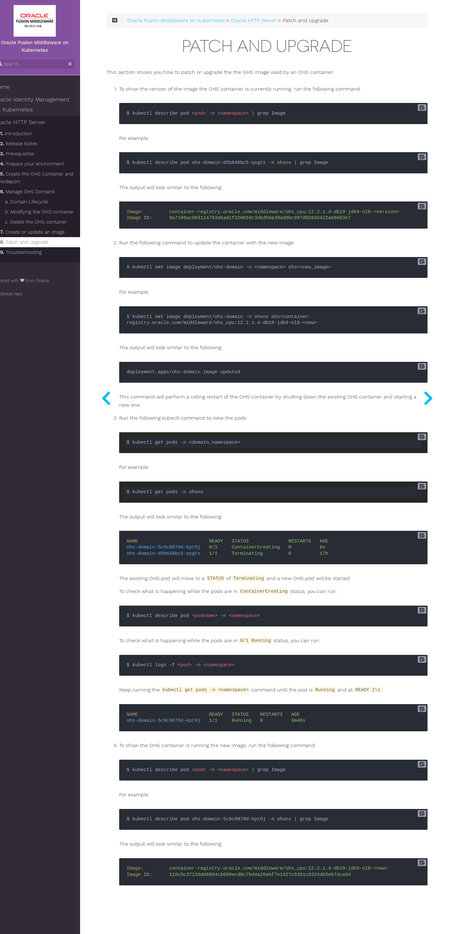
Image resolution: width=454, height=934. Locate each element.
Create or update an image (43, 232)
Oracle (53, 280)
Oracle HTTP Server (31, 122)
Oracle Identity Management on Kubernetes (47, 104)
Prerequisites (28, 154)
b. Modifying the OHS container (50, 212)
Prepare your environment (43, 164)
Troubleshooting (32, 252)
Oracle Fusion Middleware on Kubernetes (194, 23)
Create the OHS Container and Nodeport (47, 177)
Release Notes (30, 144)
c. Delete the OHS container (47, 222)
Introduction (27, 133)
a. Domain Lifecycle (37, 202)
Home (13, 87)
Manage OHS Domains (38, 192)
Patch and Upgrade (35, 242)
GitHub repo (19, 293)
